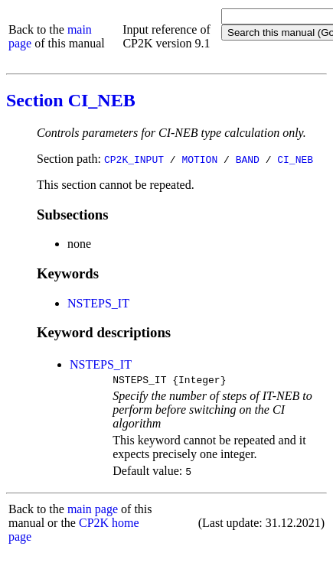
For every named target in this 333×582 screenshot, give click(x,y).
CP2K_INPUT (134, 159)
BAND (248, 159)
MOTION (199, 159)
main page (92, 511)
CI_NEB (295, 159)
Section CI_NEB (70, 100)
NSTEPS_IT (98, 303)
